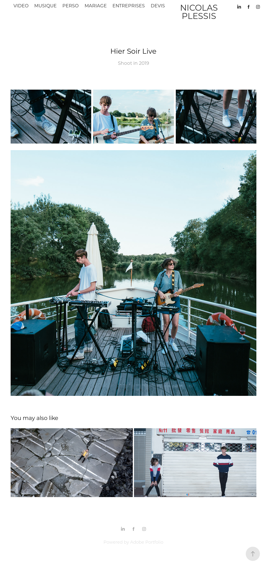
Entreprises (128, 6)
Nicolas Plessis (200, 11)
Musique (45, 6)
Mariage (96, 6)
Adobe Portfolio (146, 542)
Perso (70, 6)
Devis (158, 6)
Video (21, 6)
